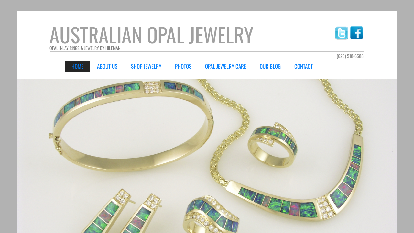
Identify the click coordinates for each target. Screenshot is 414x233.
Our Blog (270, 66)
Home (77, 66)
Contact (303, 66)
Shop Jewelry (146, 66)
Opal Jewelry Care (225, 66)
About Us (107, 66)
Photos (183, 66)
